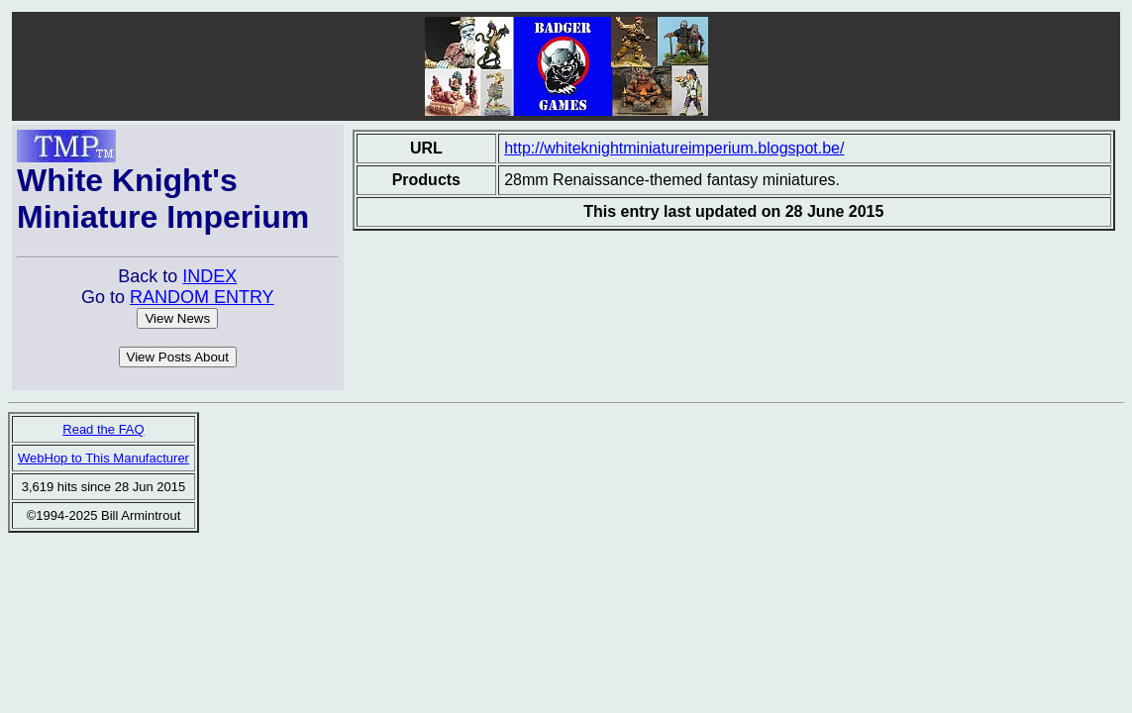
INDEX (209, 276)
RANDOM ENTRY (202, 297)
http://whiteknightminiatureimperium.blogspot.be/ (674, 148)
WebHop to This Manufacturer (103, 458)
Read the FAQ (103, 429)
